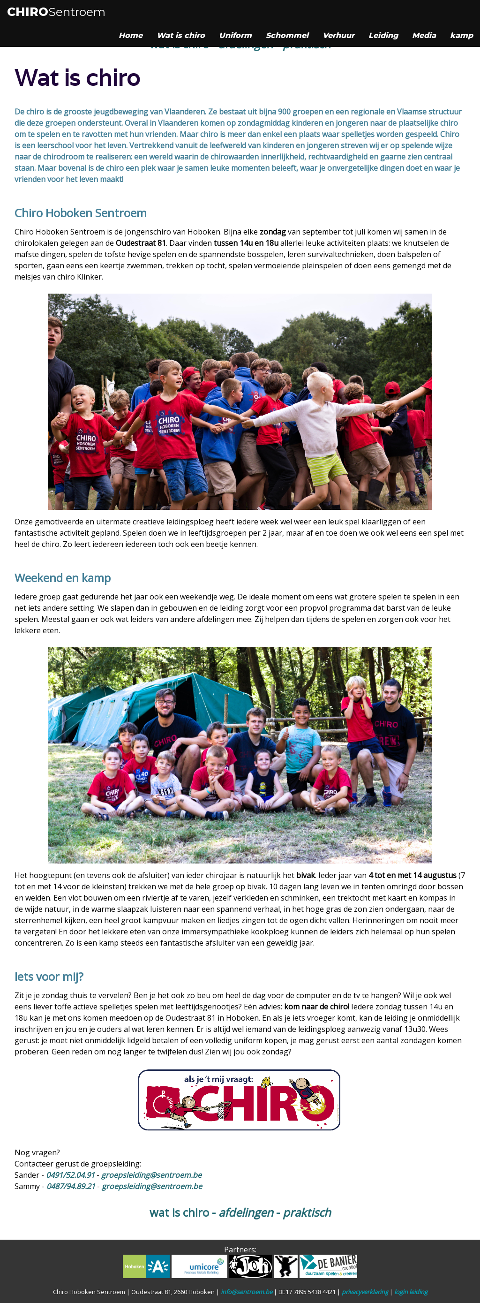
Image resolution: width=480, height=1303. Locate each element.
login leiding (411, 1292)
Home (130, 35)
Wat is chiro (181, 35)
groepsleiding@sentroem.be (151, 1175)
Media (424, 35)
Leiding (383, 35)
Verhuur (338, 35)
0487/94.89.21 (70, 1186)
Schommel (287, 35)
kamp (461, 35)
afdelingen (245, 1212)
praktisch (307, 1212)
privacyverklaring (365, 1292)
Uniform (235, 35)
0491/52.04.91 (70, 1175)
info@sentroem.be (246, 1292)
